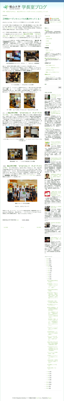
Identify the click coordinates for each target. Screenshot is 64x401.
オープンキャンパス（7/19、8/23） (27, 175)
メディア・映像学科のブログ (52, 67)
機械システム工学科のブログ (52, 72)
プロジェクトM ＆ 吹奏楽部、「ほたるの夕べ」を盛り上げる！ (52, 338)
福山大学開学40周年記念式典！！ (52, 281)
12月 (48, 266)
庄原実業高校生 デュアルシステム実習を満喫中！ (52, 333)
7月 (48, 276)
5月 (48, 371)
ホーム (22, 227)
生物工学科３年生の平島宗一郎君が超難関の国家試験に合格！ (52, 343)
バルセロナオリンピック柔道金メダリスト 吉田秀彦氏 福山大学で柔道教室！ (52, 348)
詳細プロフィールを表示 (55, 22)
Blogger (49, 398)
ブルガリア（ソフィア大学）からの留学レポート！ (52, 328)
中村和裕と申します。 (50, 128)
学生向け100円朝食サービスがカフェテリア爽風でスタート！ (56, 143)
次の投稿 (6, 227)
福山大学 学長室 (55, 18)
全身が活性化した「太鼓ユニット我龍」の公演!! (56, 239)
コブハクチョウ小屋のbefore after (52, 353)
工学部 (47, 41)
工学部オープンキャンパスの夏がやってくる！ (52, 357)
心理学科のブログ (49, 70)
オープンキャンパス (10, 28)
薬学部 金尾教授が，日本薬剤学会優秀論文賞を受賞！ (52, 309)
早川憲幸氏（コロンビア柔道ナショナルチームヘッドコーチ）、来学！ (52, 285)
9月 (48, 272)
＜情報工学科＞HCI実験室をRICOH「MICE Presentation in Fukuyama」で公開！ (56, 193)
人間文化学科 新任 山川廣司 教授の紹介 (52, 301)
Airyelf (37, 398)
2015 (47, 265)
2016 (47, 263)
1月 (48, 379)
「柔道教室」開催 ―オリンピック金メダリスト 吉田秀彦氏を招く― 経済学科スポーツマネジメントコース (52, 322)
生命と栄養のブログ (50, 65)
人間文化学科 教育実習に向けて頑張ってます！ (52, 361)
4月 (48, 373)
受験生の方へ (48, 74)
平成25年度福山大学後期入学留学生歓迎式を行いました (56, 159)
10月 (48, 270)
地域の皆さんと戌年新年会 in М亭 (56, 207)
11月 (48, 268)
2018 (47, 259)
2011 (47, 388)
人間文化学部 (49, 38)
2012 (47, 386)
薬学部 (47, 45)
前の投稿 (39, 227)
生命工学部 (48, 43)
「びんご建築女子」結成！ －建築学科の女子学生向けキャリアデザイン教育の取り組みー (52, 315)
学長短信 (47, 52)
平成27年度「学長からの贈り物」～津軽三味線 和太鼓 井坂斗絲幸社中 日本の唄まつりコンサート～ (52, 296)
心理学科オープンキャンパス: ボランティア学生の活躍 (56, 96)
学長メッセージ (49, 50)
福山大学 (47, 30)
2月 (48, 377)
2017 (47, 261)
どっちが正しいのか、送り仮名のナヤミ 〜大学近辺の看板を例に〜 (56, 112)
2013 (47, 384)
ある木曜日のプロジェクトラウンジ (52, 305)
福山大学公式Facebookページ (52, 58)
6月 (48, 278)
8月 (48, 274)
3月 (48, 375)
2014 (47, 382)
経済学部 (48, 36)
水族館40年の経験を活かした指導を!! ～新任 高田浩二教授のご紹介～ (56, 176)
